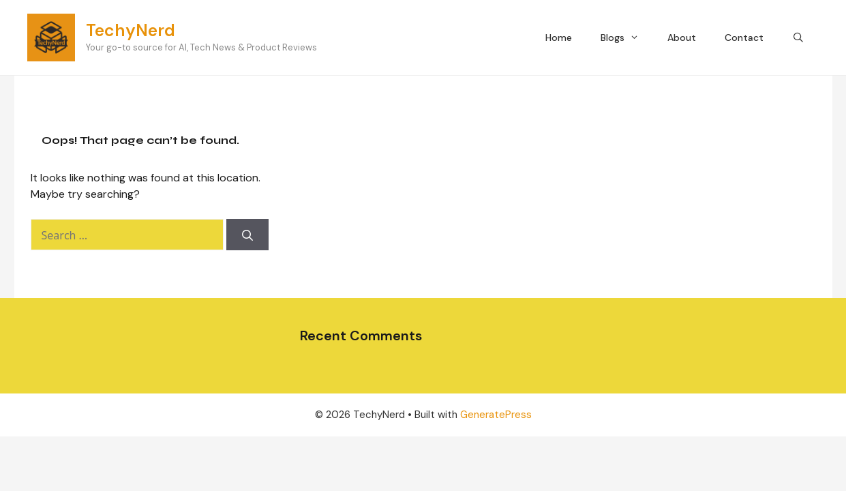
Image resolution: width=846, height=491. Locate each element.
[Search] (247, 234)
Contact (744, 37)
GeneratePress (496, 414)
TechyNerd (130, 30)
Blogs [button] (627, 37)
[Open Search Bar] (798, 37)
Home (558, 37)
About (681, 37)
